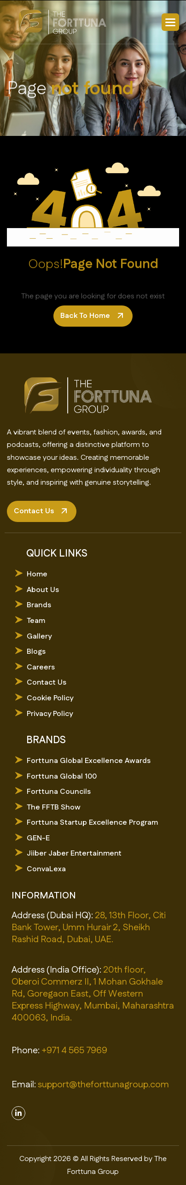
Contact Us (46, 682)
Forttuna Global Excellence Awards (89, 761)
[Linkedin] (18, 1113)
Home (37, 574)
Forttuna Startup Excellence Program (92, 822)
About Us (43, 590)
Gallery (39, 636)
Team (36, 621)
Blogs (36, 651)
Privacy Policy (50, 714)
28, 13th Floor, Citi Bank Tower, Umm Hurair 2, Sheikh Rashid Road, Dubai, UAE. (89, 927)
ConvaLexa (46, 869)
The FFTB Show (54, 807)
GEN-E (38, 838)
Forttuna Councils (59, 791)
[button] (170, 22)
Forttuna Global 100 (62, 776)
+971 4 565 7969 (74, 1050)
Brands (39, 605)
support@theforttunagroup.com (103, 1084)
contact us (34, 511)
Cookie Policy (50, 698)
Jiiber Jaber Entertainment (74, 853)
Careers (41, 667)
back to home (85, 316)
